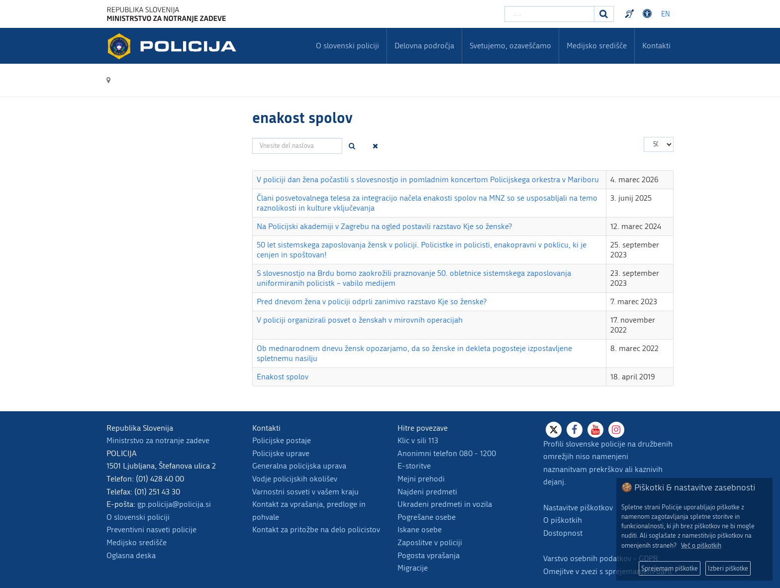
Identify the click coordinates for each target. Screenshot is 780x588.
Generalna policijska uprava (299, 465)
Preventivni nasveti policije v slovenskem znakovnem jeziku (631, 13)
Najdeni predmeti (427, 491)
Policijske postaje (281, 440)
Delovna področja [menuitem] (424, 45)
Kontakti (656, 45)
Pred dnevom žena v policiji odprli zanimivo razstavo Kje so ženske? (372, 301)
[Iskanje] (604, 14)
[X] (554, 430)
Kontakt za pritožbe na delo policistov (316, 529)
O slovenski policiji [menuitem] (347, 45)
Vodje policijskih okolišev (294, 478)
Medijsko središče (136, 542)
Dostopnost (563, 533)
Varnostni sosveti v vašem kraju (305, 491)
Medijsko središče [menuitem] (597, 45)
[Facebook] (575, 430)
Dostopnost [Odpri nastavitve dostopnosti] (649, 13)
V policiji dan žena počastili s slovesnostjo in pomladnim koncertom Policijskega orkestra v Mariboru (428, 179)
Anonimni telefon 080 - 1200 (446, 453)
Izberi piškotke (728, 568)
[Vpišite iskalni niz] (549, 14)
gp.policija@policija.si (174, 504)
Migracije (412, 568)
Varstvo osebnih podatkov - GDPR (600, 558)
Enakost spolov (282, 376)
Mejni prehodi (421, 478)
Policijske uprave (280, 453)
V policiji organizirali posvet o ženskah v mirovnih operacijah (360, 320)
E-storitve (414, 465)
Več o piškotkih (701, 545)
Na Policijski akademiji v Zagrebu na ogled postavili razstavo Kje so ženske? (384, 226)
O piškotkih (562, 520)
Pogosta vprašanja (428, 555)
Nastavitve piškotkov (578, 507)
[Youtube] (595, 430)
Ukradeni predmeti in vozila (444, 504)
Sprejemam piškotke (669, 568)
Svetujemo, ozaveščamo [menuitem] (510, 45)
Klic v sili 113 (417, 440)
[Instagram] (616, 430)
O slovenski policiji (138, 517)
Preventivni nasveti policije (151, 529)
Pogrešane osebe (426, 517)
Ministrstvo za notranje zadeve (157, 440)
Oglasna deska (131, 555)
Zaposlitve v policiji (429, 542)
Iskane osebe (419, 529)
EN (665, 14)
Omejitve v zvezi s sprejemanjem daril (607, 571)
